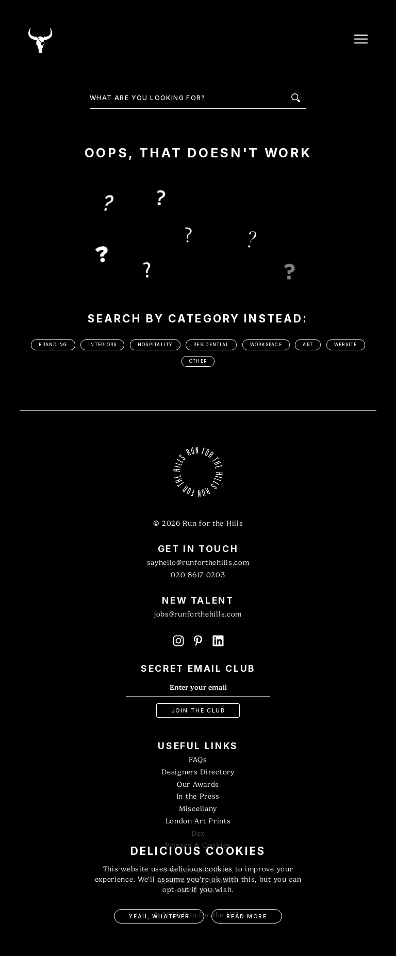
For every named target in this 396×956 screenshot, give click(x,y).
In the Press (198, 796)
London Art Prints (198, 821)
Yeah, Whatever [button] (159, 916)
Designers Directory (197, 772)
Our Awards (198, 784)
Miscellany (198, 809)
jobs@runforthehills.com (198, 614)
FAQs (198, 760)
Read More (246, 916)
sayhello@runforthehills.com (198, 562)
